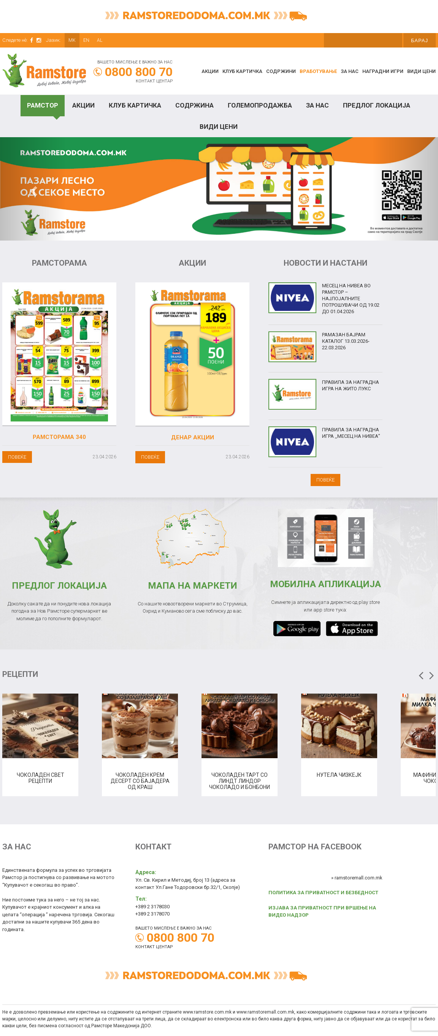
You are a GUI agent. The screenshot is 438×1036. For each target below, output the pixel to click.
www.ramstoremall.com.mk (265, 1012)
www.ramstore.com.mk (207, 1012)
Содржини (281, 71)
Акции (210, 71)
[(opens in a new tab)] (192, 353)
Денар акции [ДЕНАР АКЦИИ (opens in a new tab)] (192, 437)
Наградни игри (382, 71)
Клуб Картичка (135, 105)
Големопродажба (260, 105)
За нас (350, 71)
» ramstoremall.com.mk (356, 878)
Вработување (318, 71)
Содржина (194, 105)
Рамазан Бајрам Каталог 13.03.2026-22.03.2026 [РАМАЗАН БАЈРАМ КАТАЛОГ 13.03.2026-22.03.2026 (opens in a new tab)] (346, 341)
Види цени (421, 71)
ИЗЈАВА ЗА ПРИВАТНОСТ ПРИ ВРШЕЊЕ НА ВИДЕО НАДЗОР (322, 911)
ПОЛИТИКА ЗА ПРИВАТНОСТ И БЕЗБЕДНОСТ (323, 892)
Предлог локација (376, 105)
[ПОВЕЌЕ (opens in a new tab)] (150, 456)
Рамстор (42, 105)
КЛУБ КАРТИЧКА (242, 71)
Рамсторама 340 (59, 437)
